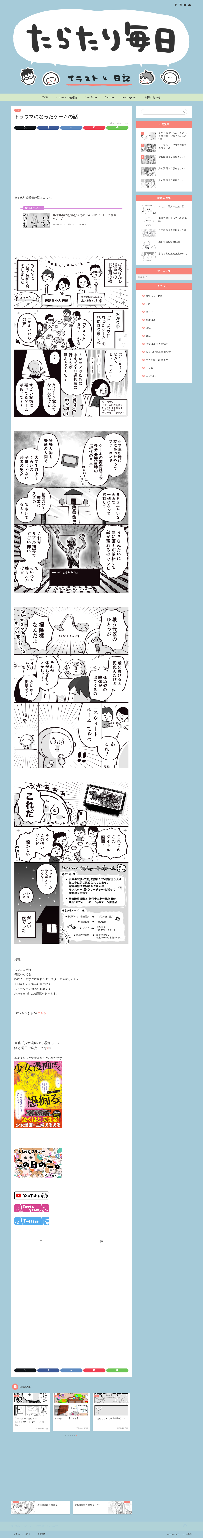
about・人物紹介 (67, 97)
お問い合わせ (152, 97)
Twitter (110, 97)
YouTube (91, 97)
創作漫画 (151, 320)
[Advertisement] (71, 158)
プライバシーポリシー (23, 1534)
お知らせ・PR (154, 296)
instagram (129, 97)
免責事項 (41, 1534)
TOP (45, 97)
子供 (148, 304)
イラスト (151, 368)
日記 (17, 110)
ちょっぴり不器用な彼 (158, 352)
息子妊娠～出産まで (157, 360)
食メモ (149, 312)
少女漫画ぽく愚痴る (157, 344)
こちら (42, 1013)
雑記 (148, 336)
